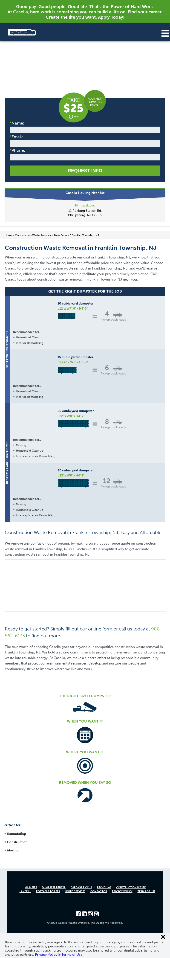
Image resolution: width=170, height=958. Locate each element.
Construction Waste (131, 887)
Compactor (98, 891)
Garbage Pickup (81, 887)
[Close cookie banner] (163, 937)
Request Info (85, 170)
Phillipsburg (85, 205)
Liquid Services (75, 891)
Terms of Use (146, 891)
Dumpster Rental (54, 887)
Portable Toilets (48, 891)
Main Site (31, 887)
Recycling (104, 887)
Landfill (25, 891)
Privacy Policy (122, 891)
